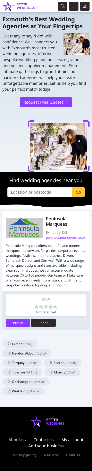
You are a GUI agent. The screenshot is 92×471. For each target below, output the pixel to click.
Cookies (73, 454)
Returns (51, 454)
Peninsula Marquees (56, 221)
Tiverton (22, 372)
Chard (62, 372)
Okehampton (26, 381)
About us (17, 439)
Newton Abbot (27, 353)
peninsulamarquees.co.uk (65, 237)
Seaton (63, 363)
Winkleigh (24, 391)
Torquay (22, 363)
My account (72, 439)
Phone (44, 323)
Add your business (46, 446)
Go (78, 192)
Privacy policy (24, 454)
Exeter (20, 344)
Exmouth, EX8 (56, 232)
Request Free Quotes (46, 102)
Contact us (43, 439)
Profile (18, 323)
